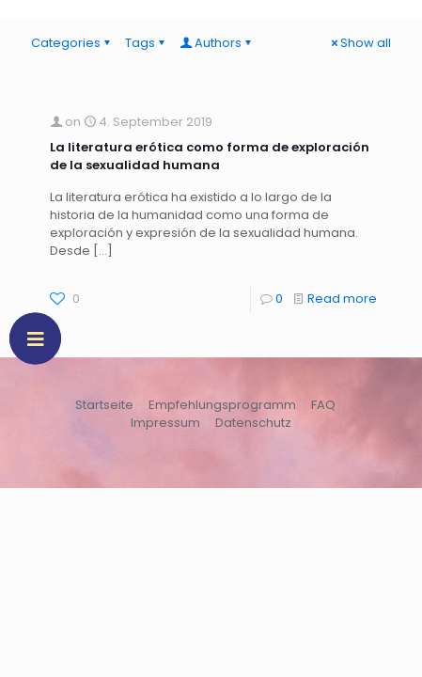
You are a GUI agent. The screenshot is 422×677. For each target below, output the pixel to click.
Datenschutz (253, 423)
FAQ (323, 405)
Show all (359, 43)
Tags (146, 43)
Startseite (104, 405)
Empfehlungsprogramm (222, 405)
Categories (72, 43)
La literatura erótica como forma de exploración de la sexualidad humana (209, 156)
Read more (342, 298)
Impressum (165, 423)
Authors (217, 43)
